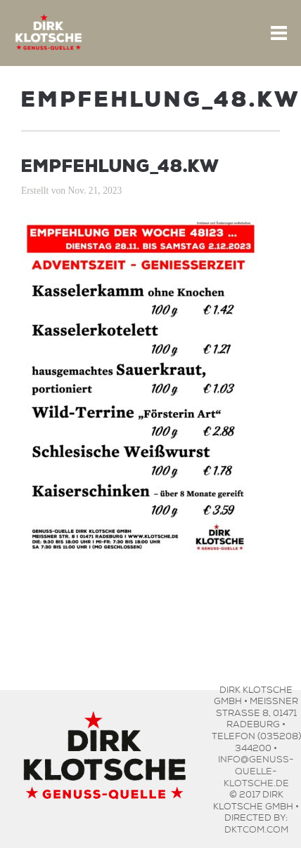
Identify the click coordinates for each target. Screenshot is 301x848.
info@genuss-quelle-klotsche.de (256, 769)
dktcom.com (256, 828)
